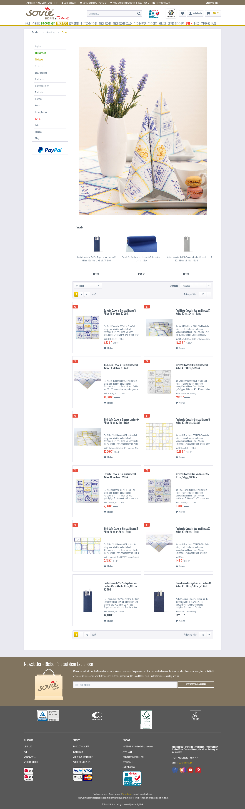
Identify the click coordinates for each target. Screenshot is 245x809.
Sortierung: (174, 285)
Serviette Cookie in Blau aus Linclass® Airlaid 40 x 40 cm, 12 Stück (120, 476)
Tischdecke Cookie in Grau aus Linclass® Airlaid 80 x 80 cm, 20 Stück (193, 421)
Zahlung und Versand (82, 756)
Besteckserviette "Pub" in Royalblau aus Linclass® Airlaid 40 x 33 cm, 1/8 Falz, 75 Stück (96, 259)
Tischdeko (39, 59)
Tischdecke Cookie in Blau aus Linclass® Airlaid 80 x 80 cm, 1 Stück (193, 530)
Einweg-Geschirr (41, 112)
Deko (37, 125)
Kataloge (38, 131)
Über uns (28, 746)
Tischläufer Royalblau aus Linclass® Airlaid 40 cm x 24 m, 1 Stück (142, 259)
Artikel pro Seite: (190, 294)
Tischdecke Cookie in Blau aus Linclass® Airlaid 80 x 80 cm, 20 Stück (121, 366)
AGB (25, 751)
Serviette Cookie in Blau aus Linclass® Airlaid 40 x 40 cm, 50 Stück (120, 312)
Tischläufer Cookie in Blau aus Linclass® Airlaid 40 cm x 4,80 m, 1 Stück (121, 530)
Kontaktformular (81, 746)
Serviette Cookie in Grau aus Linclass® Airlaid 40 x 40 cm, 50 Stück (192, 366)
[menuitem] (114, 13)
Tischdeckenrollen (42, 85)
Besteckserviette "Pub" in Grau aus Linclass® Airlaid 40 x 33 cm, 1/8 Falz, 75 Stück (187, 259)
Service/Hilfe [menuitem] (212, 2)
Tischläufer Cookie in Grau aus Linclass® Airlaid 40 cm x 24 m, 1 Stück (121, 421)
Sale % (37, 118)
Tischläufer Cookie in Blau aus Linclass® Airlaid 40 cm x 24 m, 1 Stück (193, 312)
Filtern (80, 285)
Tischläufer (39, 92)
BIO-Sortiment (40, 53)
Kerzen (37, 105)
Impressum (78, 751)
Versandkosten (127, 794)
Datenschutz (29, 756)
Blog (37, 138)
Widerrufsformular (82, 761)
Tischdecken (40, 79)
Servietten (39, 66)
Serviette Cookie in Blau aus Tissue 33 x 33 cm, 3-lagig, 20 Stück (192, 476)
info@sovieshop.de (163, 2)
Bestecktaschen (41, 72)
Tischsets (38, 98)
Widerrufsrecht (31, 761)
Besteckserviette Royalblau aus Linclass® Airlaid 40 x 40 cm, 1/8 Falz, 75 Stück (193, 585)
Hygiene (38, 46)
